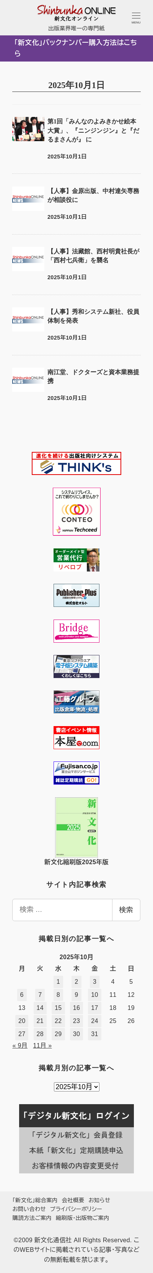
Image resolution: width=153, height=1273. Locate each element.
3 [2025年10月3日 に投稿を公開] (94, 981)
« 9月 (20, 1045)
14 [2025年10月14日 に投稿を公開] (40, 1008)
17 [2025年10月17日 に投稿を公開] (94, 1008)
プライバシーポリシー (76, 1209)
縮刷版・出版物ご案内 (82, 1218)
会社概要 (73, 1200)
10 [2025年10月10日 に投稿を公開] (94, 994)
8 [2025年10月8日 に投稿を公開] (58, 994)
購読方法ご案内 (32, 1218)
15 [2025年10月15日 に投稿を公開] (58, 1008)
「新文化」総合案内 (34, 1200)
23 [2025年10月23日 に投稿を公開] (76, 1021)
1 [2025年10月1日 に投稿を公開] (58, 981)
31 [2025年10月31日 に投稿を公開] (94, 1034)
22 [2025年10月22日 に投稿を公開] (58, 1021)
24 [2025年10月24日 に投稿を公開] (94, 1021)
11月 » (42, 1045)
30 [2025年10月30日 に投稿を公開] (76, 1034)
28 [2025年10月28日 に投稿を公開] (40, 1034)
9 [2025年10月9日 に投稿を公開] (76, 994)
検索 (126, 910)
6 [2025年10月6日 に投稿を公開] (22, 994)
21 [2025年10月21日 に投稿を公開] (40, 1021)
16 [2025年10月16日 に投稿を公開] (76, 1008)
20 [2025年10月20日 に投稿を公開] (22, 1021)
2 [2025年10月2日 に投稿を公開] (76, 981)
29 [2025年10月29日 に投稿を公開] (58, 1034)
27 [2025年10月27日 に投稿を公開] (22, 1034)
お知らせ (99, 1200)
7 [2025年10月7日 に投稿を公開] (40, 994)
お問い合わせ (29, 1209)
